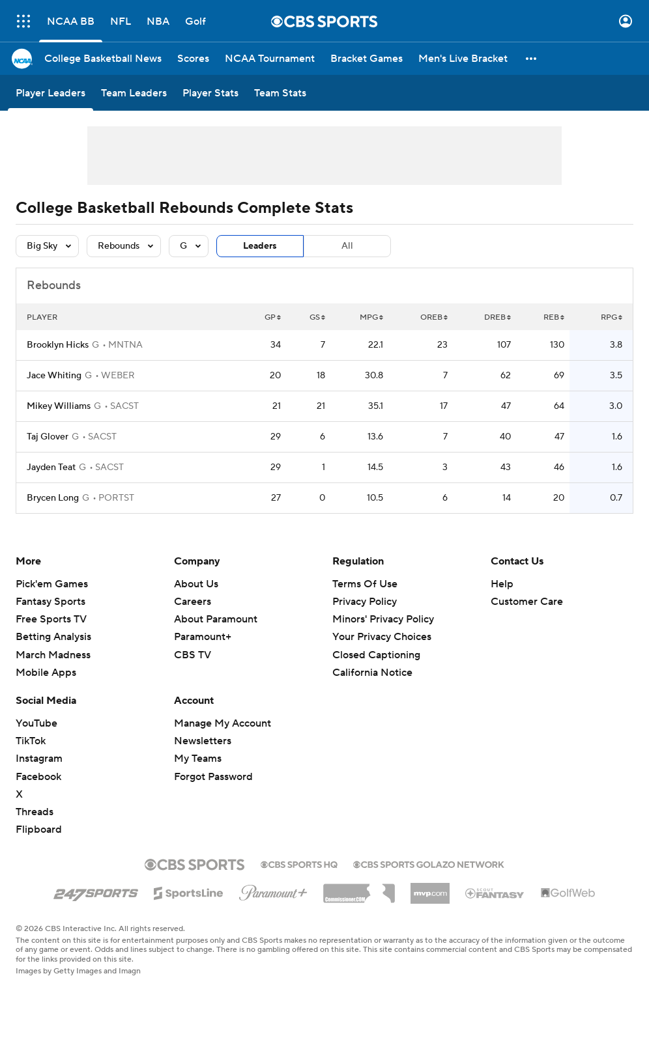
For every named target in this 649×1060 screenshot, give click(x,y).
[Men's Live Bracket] (463, 58)
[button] (531, 58)
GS (317, 317)
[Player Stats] (210, 93)
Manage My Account (222, 723)
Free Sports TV (51, 619)
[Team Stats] (280, 93)
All (347, 246)
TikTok (31, 740)
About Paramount (215, 619)
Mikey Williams (59, 406)
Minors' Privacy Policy (383, 619)
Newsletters (202, 740)
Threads (34, 811)
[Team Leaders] (134, 93)
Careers (192, 601)
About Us (196, 584)
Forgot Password (213, 776)
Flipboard (39, 829)
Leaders (260, 246)
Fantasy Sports (50, 601)
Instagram (39, 758)
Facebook (38, 776)
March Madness (53, 655)
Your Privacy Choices (381, 636)
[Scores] (193, 58)
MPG (371, 317)
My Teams (198, 758)
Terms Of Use (364, 584)
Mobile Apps (46, 672)
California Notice (372, 672)
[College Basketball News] (102, 58)
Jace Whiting (54, 376)
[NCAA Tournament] (270, 58)
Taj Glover (47, 437)
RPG (611, 317)
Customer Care (527, 601)
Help (502, 584)
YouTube (36, 723)
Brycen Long (53, 498)
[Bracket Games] (367, 58)
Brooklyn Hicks (58, 345)
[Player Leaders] (50, 93)
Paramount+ (202, 636)
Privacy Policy (364, 601)
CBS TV (192, 655)
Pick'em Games (52, 584)
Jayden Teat (51, 467)
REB (553, 317)
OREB (434, 317)
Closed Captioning (376, 655)
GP (273, 317)
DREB (497, 317)
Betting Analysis (53, 636)
